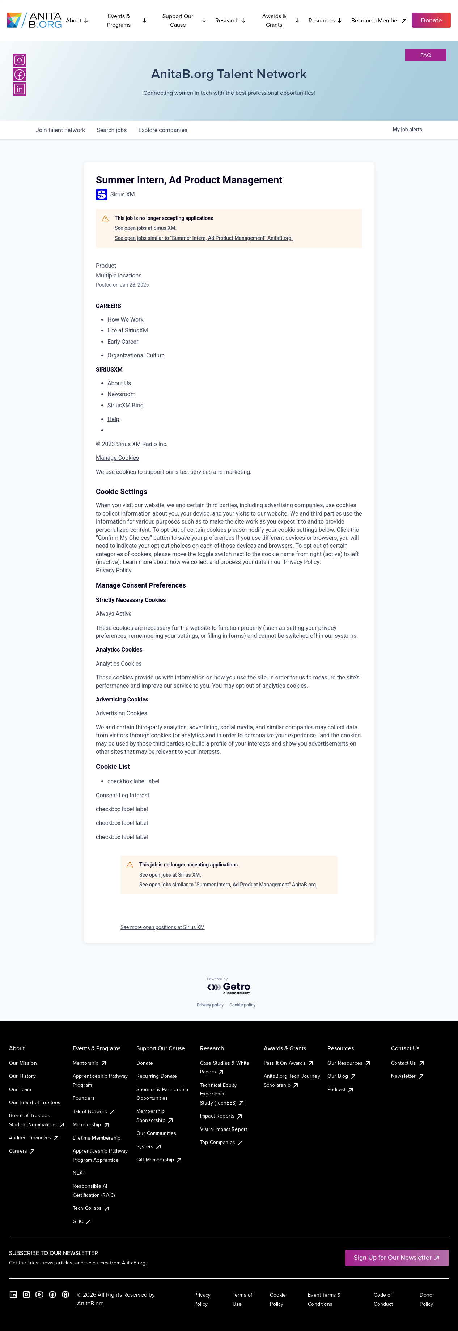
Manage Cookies (117, 457)
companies (163, 130)
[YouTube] (39, 1294)
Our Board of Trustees (34, 1102)
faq (425, 55)
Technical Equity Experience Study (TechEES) (222, 1093)
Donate (144, 1063)
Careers (22, 1150)
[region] (229, 472)
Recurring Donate (156, 1076)
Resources (326, 20)
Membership (91, 1124)
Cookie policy (242, 1005)
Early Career (122, 341)
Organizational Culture (136, 355)
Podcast (340, 1089)
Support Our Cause (184, 20)
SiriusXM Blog (125, 405)
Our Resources (349, 1063)
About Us (119, 383)
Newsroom (121, 394)
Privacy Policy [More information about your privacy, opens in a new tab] (114, 570)
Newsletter (408, 1076)
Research (230, 20)
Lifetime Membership (96, 1137)
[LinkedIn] (19, 89)
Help (113, 419)
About (77, 20)
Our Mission (23, 1063)
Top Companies (222, 1142)
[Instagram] (19, 60)
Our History (22, 1076)
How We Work (125, 319)
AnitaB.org (90, 1303)
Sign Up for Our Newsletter (397, 1257)
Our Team (20, 1089)
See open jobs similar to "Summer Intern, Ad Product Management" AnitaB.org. (204, 238)
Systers (149, 1146)
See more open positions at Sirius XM (162, 927)
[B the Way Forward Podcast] (65, 1294)
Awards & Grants (281, 20)
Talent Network (94, 1111)
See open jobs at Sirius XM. (146, 228)
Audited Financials (34, 1137)
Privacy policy (210, 1005)
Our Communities (156, 1133)
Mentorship (90, 1063)
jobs (112, 130)
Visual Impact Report (223, 1129)
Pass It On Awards (289, 1063)
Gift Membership (159, 1159)
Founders (84, 1098)
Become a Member (379, 20)
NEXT (79, 1173)
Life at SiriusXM (127, 330)
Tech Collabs (91, 1208)
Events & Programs (127, 20)
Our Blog (342, 1076)
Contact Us (408, 1063)
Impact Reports (221, 1115)
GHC (82, 1221)
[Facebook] (19, 74)
